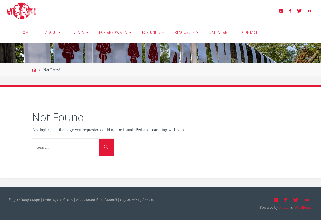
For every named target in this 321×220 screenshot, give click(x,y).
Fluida (283, 207)
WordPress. (303, 207)
